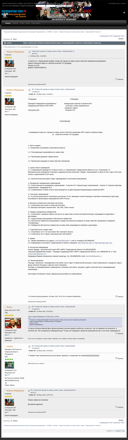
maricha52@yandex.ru (63, 241)
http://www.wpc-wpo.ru (86, 243)
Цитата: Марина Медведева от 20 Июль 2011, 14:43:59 (43, 316)
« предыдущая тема (105, 36)
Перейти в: (110, 430)
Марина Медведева (15, 52)
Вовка (9, 307)
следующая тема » (119, 36)
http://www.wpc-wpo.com (103, 243)
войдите (37, 3)
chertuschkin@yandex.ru (37, 254)
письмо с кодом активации (23, 6)
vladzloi (10, 346)
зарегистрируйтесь (52, 3)
